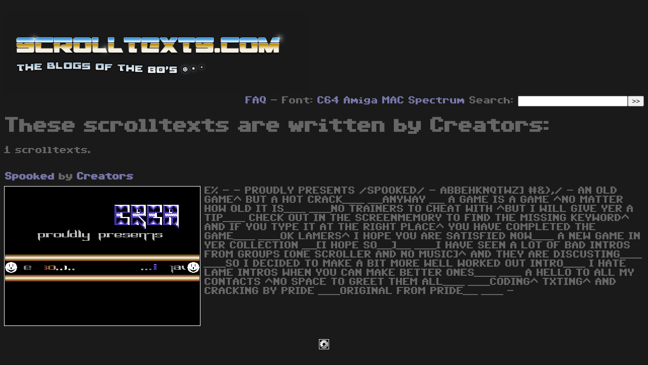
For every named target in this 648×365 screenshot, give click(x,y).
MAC (393, 100)
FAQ (256, 100)
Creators (105, 176)
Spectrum (437, 100)
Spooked (30, 176)
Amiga (361, 100)
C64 (328, 100)
